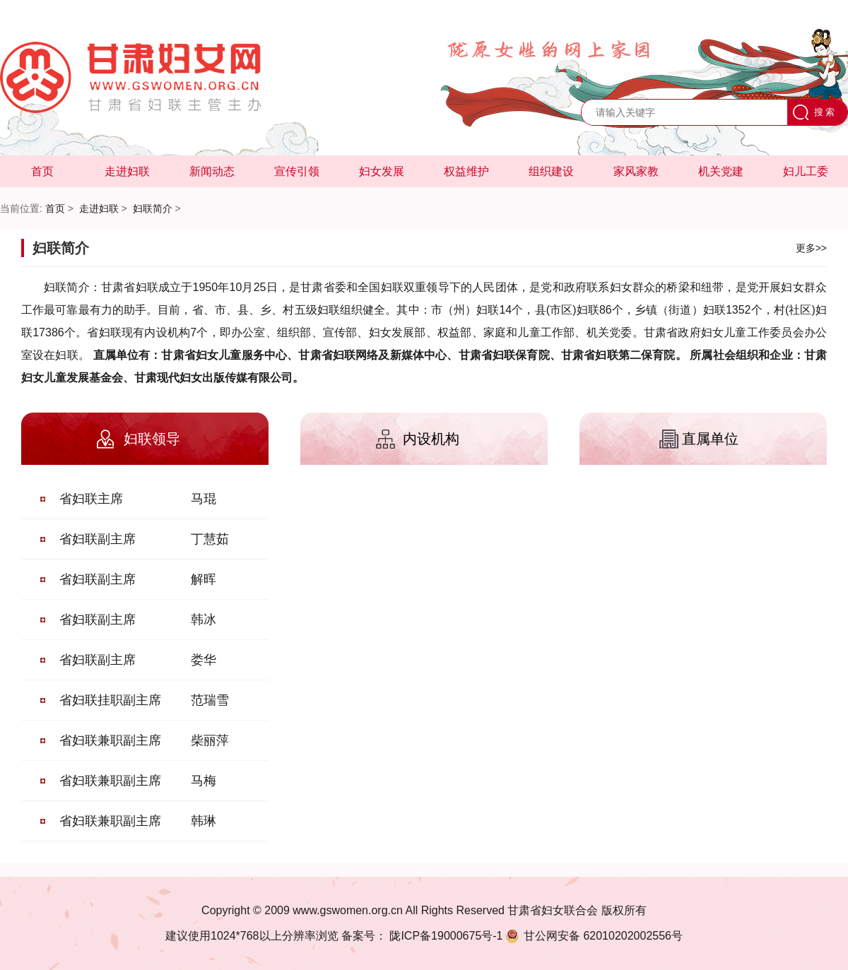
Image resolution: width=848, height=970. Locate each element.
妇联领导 (152, 438)
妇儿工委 (805, 171)
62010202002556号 (593, 936)
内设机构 (431, 438)
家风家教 (636, 171)
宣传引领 (296, 171)
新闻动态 (212, 171)
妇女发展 (381, 171)
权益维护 (466, 171)
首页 (42, 171)
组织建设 (551, 171)
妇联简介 (152, 208)
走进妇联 (127, 171)
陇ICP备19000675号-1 (445, 936)
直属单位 (710, 438)
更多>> (811, 248)
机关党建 (720, 171)
